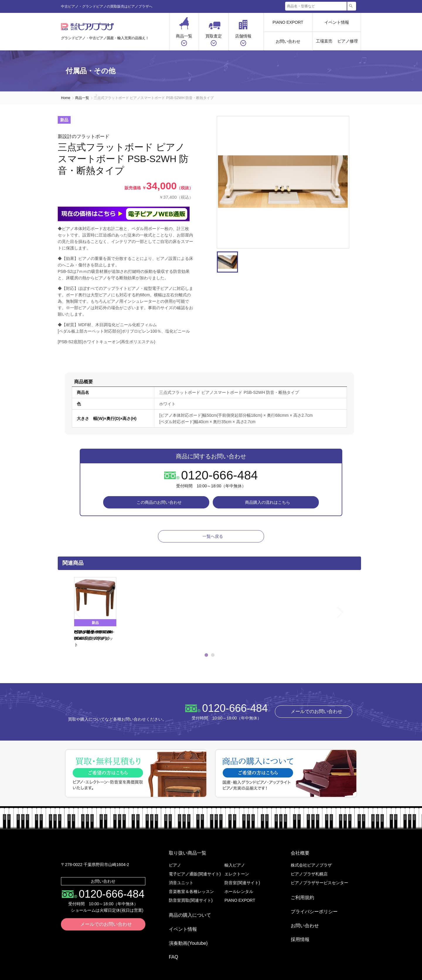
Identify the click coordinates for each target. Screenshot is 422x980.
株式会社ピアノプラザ (108, 712)
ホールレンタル (238, 891)
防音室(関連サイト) (242, 882)
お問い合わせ (288, 41)
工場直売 (324, 41)
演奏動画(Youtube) (183, 931)
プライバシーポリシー (309, 904)
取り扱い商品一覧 (183, 855)
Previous (66, 617)
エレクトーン (236, 874)
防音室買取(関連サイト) (190, 900)
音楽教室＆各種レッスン (191, 891)
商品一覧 (82, 98)
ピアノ (175, 865)
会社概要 (295, 855)
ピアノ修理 (347, 41)
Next (355, 182)
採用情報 (295, 923)
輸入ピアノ (234, 865)
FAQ (168, 940)
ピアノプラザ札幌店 (309, 874)
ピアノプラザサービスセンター (319, 882)
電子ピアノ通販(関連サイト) (195, 874)
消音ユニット (181, 882)
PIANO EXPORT (288, 22)
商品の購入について (185, 912)
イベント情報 (336, 22)
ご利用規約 (297, 895)
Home (65, 98)
